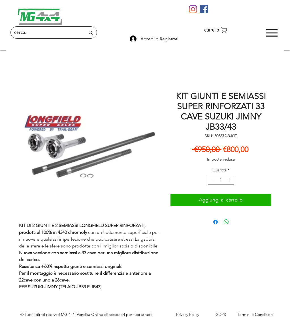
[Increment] (229, 180)
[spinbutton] (220, 180)
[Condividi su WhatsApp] (226, 222)
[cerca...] (45, 32)
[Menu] (271, 32)
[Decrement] (212, 180)
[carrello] (216, 30)
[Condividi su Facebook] (215, 222)
